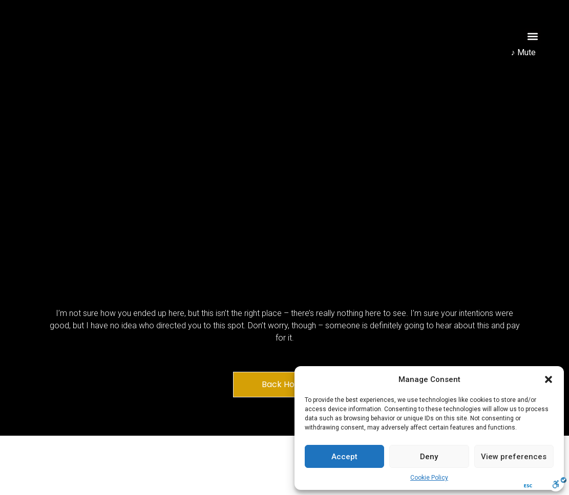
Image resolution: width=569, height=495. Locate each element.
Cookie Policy (429, 477)
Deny (429, 456)
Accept (344, 456)
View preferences (513, 456)
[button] (548, 379)
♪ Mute (523, 52)
